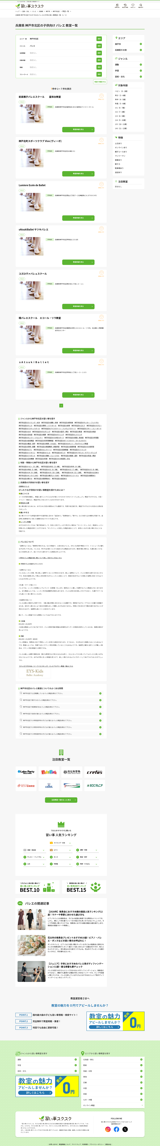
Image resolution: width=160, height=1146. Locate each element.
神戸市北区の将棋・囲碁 (27, 448)
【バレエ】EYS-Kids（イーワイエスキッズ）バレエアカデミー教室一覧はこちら (46, 667)
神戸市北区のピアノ (25, 451)
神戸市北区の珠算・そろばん (46, 445)
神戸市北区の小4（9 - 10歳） (28, 473)
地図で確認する (100, 81)
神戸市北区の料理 (41, 460)
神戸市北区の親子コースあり (49, 476)
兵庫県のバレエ (24, 487)
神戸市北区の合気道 (25, 436)
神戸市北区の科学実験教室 (44, 442)
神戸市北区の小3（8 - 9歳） (89, 470)
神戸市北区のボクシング (55, 436)
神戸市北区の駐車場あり (42, 479)
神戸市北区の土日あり (91, 473)
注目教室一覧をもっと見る (61, 801)
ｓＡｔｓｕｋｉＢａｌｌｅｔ (36, 363)
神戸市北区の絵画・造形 (69, 457)
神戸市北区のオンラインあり (28, 476)
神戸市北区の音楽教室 (60, 451)
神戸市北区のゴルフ (78, 426)
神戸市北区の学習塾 (92, 439)
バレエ (22, 102)
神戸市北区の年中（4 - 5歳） (72, 467)
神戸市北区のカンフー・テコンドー (31, 439)
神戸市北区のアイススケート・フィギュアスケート (58, 430)
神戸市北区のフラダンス (27, 457)
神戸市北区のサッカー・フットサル (87, 423)
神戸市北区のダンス (58, 454)
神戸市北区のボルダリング (41, 433)
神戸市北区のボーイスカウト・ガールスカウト (71, 442)
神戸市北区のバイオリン (27, 454)
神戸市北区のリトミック (78, 451)
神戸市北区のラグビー (94, 426)
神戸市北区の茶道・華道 (87, 457)
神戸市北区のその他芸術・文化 (59, 460)
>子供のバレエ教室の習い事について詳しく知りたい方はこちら (40, 559)
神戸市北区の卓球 (64, 426)
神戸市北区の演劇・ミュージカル (48, 457)
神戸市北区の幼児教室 (26, 442)
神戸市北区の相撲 (40, 436)
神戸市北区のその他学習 (86, 448)
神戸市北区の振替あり (88, 476)
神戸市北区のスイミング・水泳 (29, 423)
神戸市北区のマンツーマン (70, 476)
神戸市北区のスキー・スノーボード (89, 430)
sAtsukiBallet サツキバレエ (36, 230)
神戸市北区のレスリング (73, 436)
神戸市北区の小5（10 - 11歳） (50, 473)
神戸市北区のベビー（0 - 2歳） (29, 467)
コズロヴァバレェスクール (35, 274)
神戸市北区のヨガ (25, 433)
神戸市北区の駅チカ (25, 479)
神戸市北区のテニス (25, 426)
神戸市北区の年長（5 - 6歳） (28, 470)
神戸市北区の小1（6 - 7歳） (49, 470)
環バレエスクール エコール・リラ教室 (43, 318)
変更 (99, 39)
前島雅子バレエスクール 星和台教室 (43, 97)
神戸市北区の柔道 (76, 433)
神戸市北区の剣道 (90, 433)
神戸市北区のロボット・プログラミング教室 (73, 445)
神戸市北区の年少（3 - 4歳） (51, 467)
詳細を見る (78, 129)
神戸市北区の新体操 (66, 423)
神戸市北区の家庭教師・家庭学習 (48, 448)
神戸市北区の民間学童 (68, 448)
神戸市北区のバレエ (43, 454)
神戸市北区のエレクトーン (43, 451)
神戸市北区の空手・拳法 (60, 433)
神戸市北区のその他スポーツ (54, 439)
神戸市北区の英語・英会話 (74, 439)
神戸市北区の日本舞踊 (26, 460)
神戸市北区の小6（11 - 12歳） (72, 473)
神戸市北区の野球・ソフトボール (45, 426)
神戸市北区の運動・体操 (49, 423)
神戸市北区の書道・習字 (27, 445)
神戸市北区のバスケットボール (29, 430)
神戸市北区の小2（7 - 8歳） (69, 470)
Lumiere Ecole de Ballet (34, 185)
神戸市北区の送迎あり (59, 479)
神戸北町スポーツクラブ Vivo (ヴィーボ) (43, 141)
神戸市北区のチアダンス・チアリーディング (82, 454)
